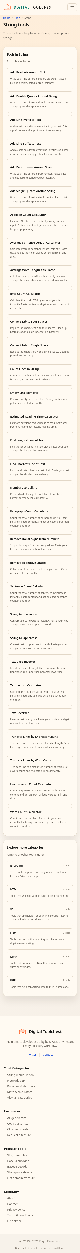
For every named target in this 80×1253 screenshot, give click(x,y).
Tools (17, 18)
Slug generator (17, 1155)
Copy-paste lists (17, 1123)
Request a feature (19, 1135)
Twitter (31, 1055)
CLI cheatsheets (17, 1129)
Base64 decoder (18, 1166)
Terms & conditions (20, 1215)
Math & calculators (19, 1092)
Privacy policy (16, 1209)
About (11, 1198)
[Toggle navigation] (72, 7)
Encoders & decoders (21, 1086)
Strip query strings (19, 1172)
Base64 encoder (18, 1161)
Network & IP (16, 1080)
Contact (48, 1055)
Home (6, 18)
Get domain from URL (21, 1178)
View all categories (19, 1097)
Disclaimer (14, 1221)
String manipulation (20, 1075)
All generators (16, 1118)
